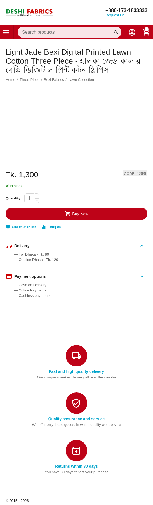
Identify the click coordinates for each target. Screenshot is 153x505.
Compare (51, 226)
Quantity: (14, 198)
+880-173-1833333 (126, 10)
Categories (6, 32)
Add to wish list (21, 227)
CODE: (129, 174)
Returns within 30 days (76, 466)
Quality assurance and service (76, 419)
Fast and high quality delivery (76, 371)
